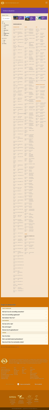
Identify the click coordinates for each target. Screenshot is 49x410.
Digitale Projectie (33, 374)
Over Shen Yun (3, 367)
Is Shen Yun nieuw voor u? (5, 369)
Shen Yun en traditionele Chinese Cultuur (37, 378)
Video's (15, 367)
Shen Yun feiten (3, 373)
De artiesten (16, 371)
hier (18, 347)
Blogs (23, 371)
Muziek (31, 370)
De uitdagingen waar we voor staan (7, 374)
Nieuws (15, 369)
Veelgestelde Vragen (4, 378)
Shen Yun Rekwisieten (34, 375)
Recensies (15, 373)
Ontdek (31, 367)
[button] (24, 311)
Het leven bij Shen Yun (5, 371)
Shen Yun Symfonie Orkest (5, 370)
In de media (16, 374)
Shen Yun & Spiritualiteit (5, 375)
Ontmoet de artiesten (4, 377)
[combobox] (6, 18)
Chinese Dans (32, 369)
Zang (31, 371)
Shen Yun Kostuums (33, 373)
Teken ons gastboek (38, 384)
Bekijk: (3, 21)
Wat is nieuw (24, 369)
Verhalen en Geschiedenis (34, 377)
